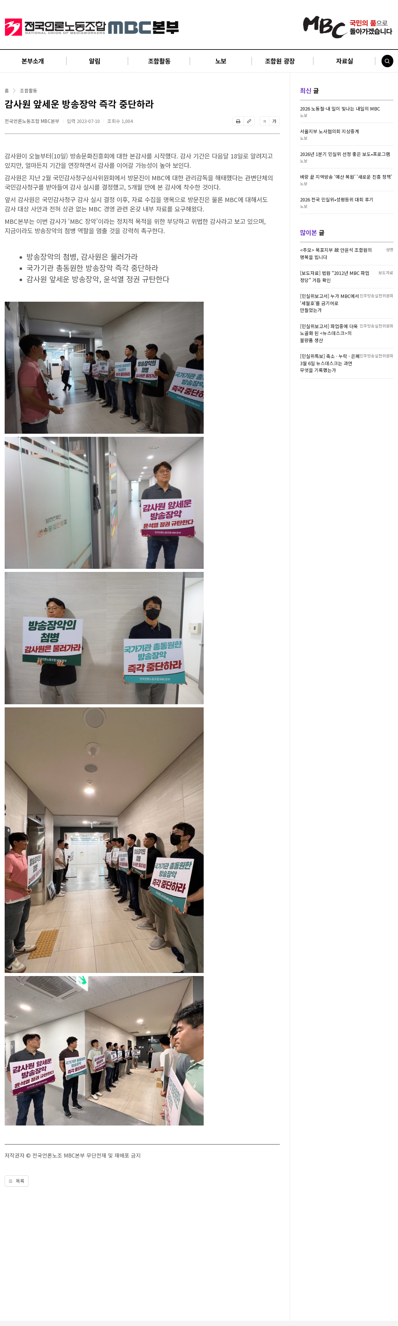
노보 (220, 60)
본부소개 (32, 60)
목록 (17, 1180)
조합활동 (159, 60)
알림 (94, 60)
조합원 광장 (280, 60)
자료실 (344, 60)
